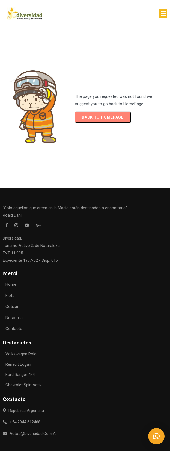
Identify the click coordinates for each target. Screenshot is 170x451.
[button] (156, 436)
